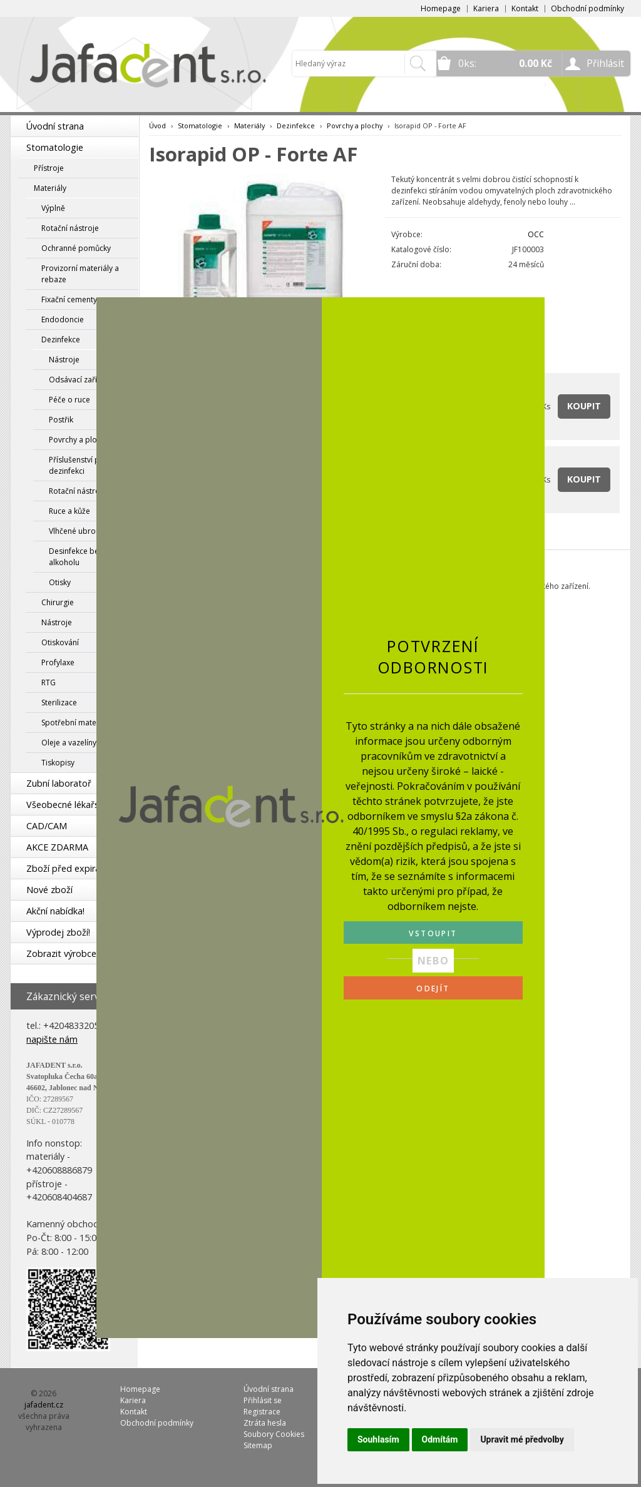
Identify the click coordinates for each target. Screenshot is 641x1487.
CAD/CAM (46, 826)
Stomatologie (54, 147)
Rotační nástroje (70, 228)
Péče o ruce (69, 399)
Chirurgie (57, 602)
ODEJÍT (432, 988)
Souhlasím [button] (378, 1439)
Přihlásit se (263, 1400)
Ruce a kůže (69, 511)
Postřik (61, 419)
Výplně (53, 208)
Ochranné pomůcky (76, 248)
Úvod (157, 125)
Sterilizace (59, 702)
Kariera (486, 8)
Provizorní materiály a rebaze (80, 274)
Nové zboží (49, 890)
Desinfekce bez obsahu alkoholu (90, 557)
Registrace (262, 1411)
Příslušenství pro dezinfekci (78, 465)
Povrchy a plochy (79, 439)
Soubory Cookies (274, 1434)
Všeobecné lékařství (67, 804)
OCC (536, 234)
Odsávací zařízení (80, 379)
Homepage (441, 8)
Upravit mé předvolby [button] (521, 1439)
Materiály (50, 188)
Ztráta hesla (265, 1423)
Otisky (60, 582)
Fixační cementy (69, 299)
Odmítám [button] (440, 1439)
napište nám (52, 1039)
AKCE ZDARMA (57, 847)
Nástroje (64, 359)
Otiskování (60, 642)
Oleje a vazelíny (68, 742)
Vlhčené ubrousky (80, 531)
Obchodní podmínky (587, 8)
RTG (48, 682)
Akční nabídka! (55, 911)
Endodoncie (62, 319)
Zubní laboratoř (58, 783)
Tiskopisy (57, 762)
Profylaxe (57, 662)
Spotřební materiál (74, 722)
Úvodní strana (55, 126)
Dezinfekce (60, 339)
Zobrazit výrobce (61, 953)
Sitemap (258, 1445)
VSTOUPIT (433, 933)
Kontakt (524, 8)
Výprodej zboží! (58, 932)
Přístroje (49, 168)
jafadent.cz (43, 1404)
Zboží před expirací (66, 868)
